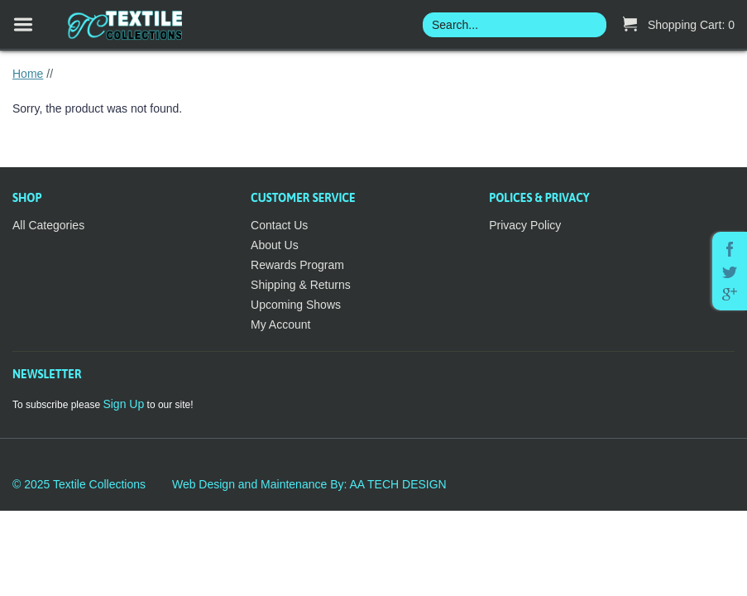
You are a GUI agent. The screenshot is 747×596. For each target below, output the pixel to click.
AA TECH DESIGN (397, 484)
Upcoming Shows (296, 304)
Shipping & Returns (301, 285)
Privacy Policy (525, 225)
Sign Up (123, 404)
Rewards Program (297, 265)
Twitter (729, 272)
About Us (275, 245)
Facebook (729, 249)
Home (27, 73)
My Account (280, 324)
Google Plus (729, 294)
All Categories (48, 225)
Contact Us (279, 225)
